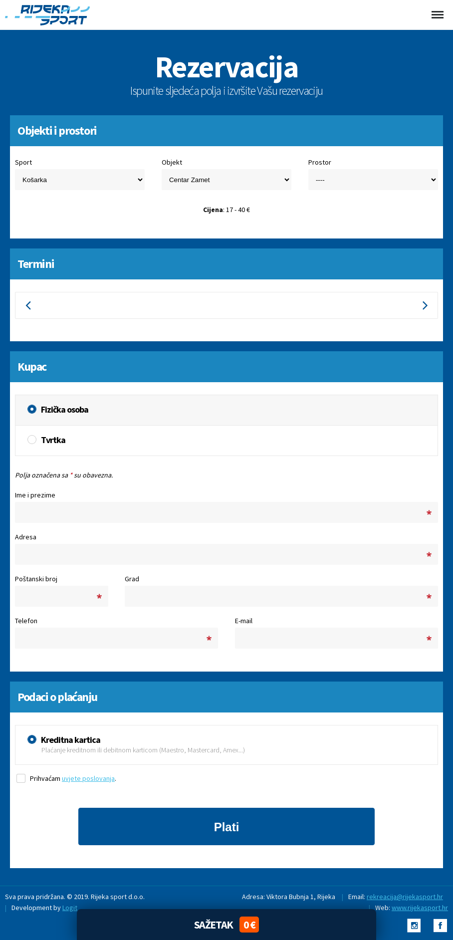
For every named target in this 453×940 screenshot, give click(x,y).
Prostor (319, 162)
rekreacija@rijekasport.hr (405, 896)
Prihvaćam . (73, 778)
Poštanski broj (36, 578)
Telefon (26, 620)
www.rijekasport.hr (420, 907)
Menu (437, 8)
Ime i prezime (35, 494)
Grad (132, 578)
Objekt (172, 162)
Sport (23, 162)
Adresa (25, 536)
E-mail (243, 620)
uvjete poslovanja (88, 778)
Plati (226, 827)
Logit (69, 907)
